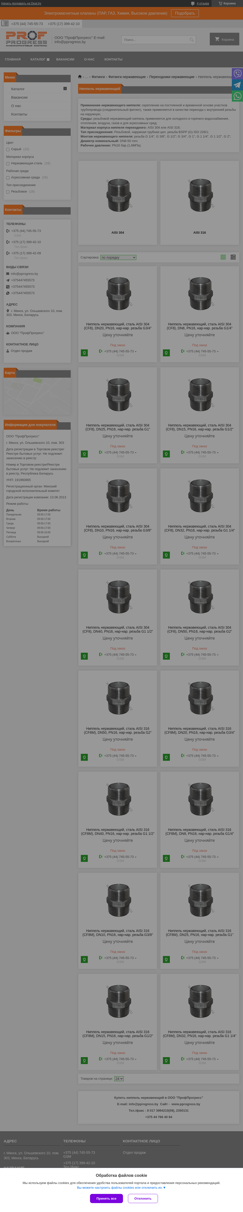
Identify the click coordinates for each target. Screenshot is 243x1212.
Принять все (106, 1198)
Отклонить (143, 1198)
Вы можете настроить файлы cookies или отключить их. (120, 1187)
